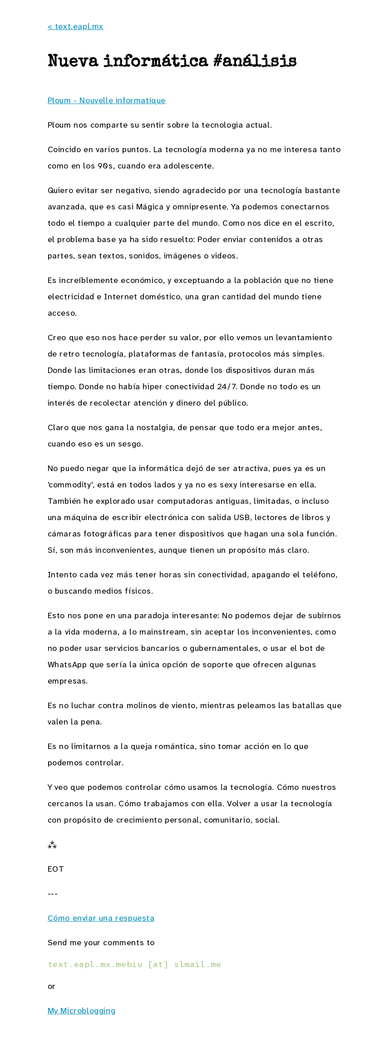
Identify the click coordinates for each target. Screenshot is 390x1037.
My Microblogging (82, 1010)
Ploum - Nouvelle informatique (107, 100)
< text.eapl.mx (76, 26)
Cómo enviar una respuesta (101, 918)
